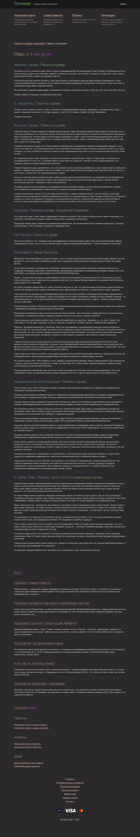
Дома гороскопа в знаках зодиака (28, 763)
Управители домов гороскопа (27, 766)
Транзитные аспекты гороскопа (27, 747)
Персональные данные (70, 787)
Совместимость (53, 15)
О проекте (70, 779)
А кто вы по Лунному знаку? (34, 663)
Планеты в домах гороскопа (29, 43)
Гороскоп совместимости (32, 583)
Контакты (70, 801)
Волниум (22, 4)
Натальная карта (24, 15)
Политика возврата (70, 790)
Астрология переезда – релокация (39, 683)
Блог (18, 573)
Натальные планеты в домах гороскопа (31, 728)
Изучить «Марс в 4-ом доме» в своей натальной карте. (38, 95)
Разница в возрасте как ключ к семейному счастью (52, 603)
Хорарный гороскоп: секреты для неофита (45, 623)
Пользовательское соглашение (70, 783)
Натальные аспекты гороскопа (27, 744)
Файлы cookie (70, 794)
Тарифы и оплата (70, 798)
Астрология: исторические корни (38, 643)
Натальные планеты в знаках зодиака (30, 725)
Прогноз (77, 15)
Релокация (108, 15)
